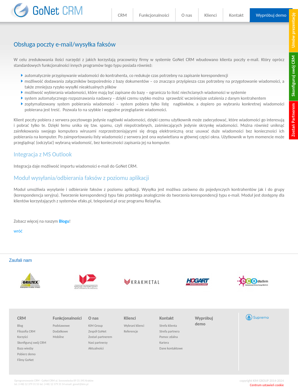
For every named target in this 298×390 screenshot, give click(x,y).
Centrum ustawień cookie (267, 385)
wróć (18, 231)
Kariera (164, 343)
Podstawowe (61, 326)
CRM (122, 15)
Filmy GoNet (25, 360)
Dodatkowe (60, 331)
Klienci (210, 15)
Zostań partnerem (100, 337)
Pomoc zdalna (168, 337)
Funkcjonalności (154, 15)
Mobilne (58, 337)
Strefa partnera (169, 331)
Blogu (64, 221)
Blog (20, 326)
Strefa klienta (168, 326)
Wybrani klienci (134, 326)
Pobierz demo (26, 354)
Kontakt (236, 15)
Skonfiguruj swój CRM (31, 343)
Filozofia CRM (26, 331)
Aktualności (96, 348)
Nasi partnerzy (97, 343)
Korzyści (22, 337)
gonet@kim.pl (80, 384)
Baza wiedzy (25, 348)
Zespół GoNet (97, 331)
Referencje (131, 331)
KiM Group (95, 326)
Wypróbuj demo (271, 15)
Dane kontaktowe (171, 348)
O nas (187, 15)
